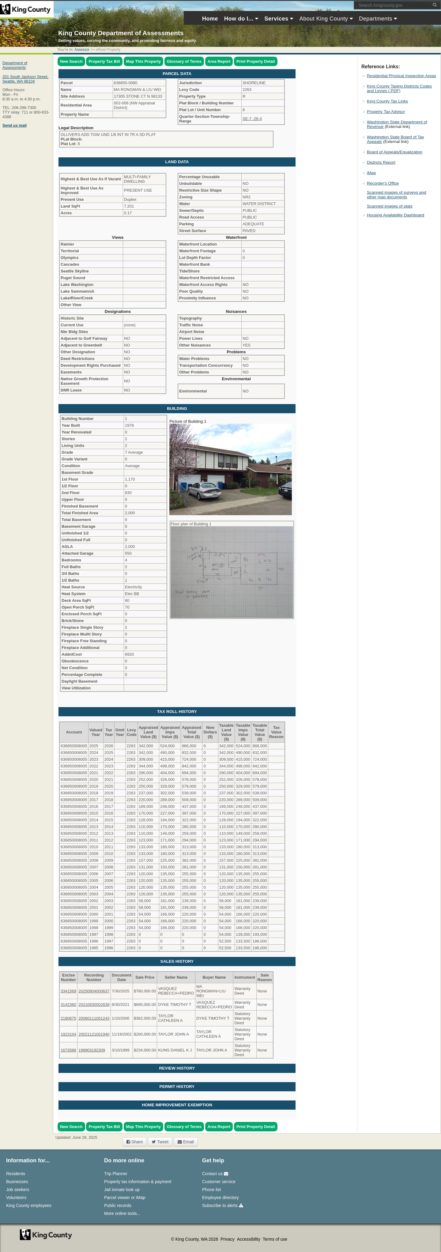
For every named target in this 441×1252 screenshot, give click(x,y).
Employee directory (220, 1197)
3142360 (68, 1004)
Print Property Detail (255, 61)
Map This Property (143, 61)
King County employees (28, 1205)
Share (134, 1141)
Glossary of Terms (184, 61)
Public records (117, 1205)
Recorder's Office (383, 183)
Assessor (81, 49)
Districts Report (381, 162)
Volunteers (16, 1197)
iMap (371, 173)
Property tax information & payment (137, 1181)
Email (186, 1141)
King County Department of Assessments (120, 32)
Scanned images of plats (390, 206)
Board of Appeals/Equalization (394, 152)
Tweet (160, 1141)
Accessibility (249, 1239)
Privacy (228, 1239)
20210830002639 (93, 1004)
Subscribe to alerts (222, 1205)
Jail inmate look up (122, 1189)
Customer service (219, 1181)
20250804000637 (93, 991)
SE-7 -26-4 (252, 118)
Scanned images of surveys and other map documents (396, 194)
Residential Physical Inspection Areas (401, 75)
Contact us (215, 1173)
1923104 (68, 1034)
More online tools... (122, 1213)
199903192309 (91, 1050)
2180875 (68, 1018)
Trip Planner (115, 1173)
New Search (71, 61)
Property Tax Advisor (386, 111)
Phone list (211, 1189)
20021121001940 (93, 1034)
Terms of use (275, 1239)
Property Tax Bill (104, 61)
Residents (15, 1173)
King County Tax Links (387, 101)
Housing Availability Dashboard (395, 215)
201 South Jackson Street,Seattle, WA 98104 (25, 79)
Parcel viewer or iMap (124, 1197)
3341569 (68, 991)
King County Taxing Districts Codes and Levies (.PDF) (399, 88)
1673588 (68, 1050)
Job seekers (17, 1189)
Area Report (219, 61)
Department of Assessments (14, 65)
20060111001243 (93, 1018)
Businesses (17, 1181)
